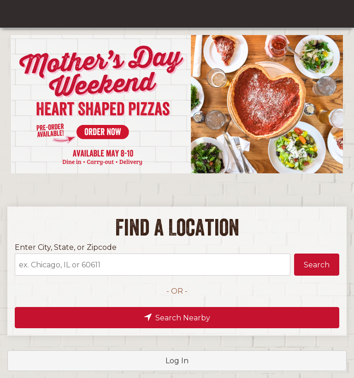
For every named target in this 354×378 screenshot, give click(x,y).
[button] (316, 265)
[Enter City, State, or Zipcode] (152, 265)
